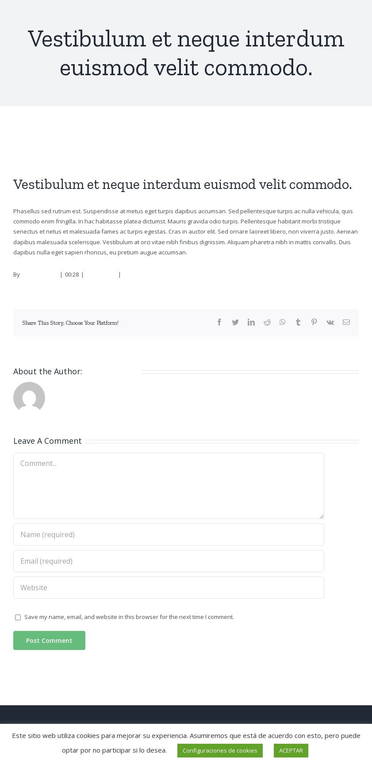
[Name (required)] (168, 534)
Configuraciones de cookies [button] (220, 750)
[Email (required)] (168, 561)
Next (347, 141)
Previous (321, 141)
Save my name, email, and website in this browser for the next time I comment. (129, 617)
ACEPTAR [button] (291, 750)
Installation (101, 274)
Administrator (39, 274)
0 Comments (140, 274)
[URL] (168, 588)
